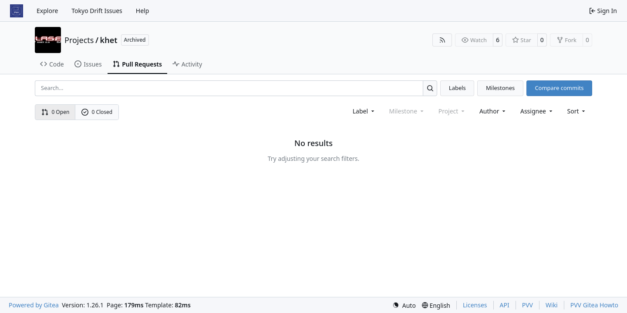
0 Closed (97, 112)
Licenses (475, 305)
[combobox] (364, 111)
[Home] (16, 11)
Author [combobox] (493, 111)
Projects (79, 40)
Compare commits (559, 88)
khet (109, 40)
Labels (457, 88)
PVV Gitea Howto (594, 305)
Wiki (552, 305)
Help (142, 11)
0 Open (55, 112)
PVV (527, 305)
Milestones (500, 88)
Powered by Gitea (34, 305)
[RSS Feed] (442, 40)
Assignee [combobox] (537, 111)
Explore (47, 11)
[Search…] (430, 88)
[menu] (577, 111)
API (504, 305)
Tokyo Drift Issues (96, 11)
